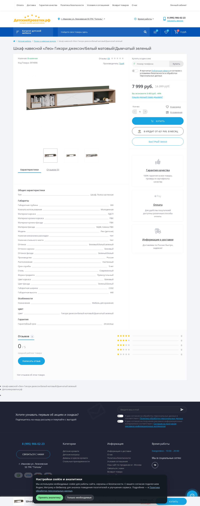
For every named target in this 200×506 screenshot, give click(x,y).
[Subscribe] (182, 409)
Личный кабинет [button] (178, 5)
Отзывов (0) (53, 169)
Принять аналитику (49, 497)
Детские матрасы (71, 454)
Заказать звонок (175, 20)
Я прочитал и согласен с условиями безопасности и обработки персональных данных (162, 73)
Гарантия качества (48, 5)
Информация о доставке (157, 239)
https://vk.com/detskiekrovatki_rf (155, 465)
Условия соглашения (117, 461)
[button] (177, 17)
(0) (109, 58)
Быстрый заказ (158, 141)
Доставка (31, 5)
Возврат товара (114, 471)
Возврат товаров (120, 5)
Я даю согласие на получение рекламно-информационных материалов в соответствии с (156, 423)
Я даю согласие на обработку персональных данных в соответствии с (156, 417)
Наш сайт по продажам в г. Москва (124, 464)
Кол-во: (136, 106)
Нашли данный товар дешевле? (147, 97)
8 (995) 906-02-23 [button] (33, 444)
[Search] (145, 32)
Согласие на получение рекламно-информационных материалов (150, 425)
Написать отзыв (31, 361)
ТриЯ (121, 63)
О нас (134, 5)
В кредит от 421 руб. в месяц (158, 131)
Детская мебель (24, 41)
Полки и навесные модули (45, 41)
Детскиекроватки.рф (12, 389)
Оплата (20, 5)
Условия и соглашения (98, 5)
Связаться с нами (33, 454)
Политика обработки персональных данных (161, 418)
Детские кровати (71, 451)
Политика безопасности (72, 5)
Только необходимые (79, 497)
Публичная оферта (160, 70)
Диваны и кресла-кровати (75, 458)
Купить (176, 63)
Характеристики (29, 169)
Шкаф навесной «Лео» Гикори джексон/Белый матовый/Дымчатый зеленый (39, 386)
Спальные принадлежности (76, 461)
